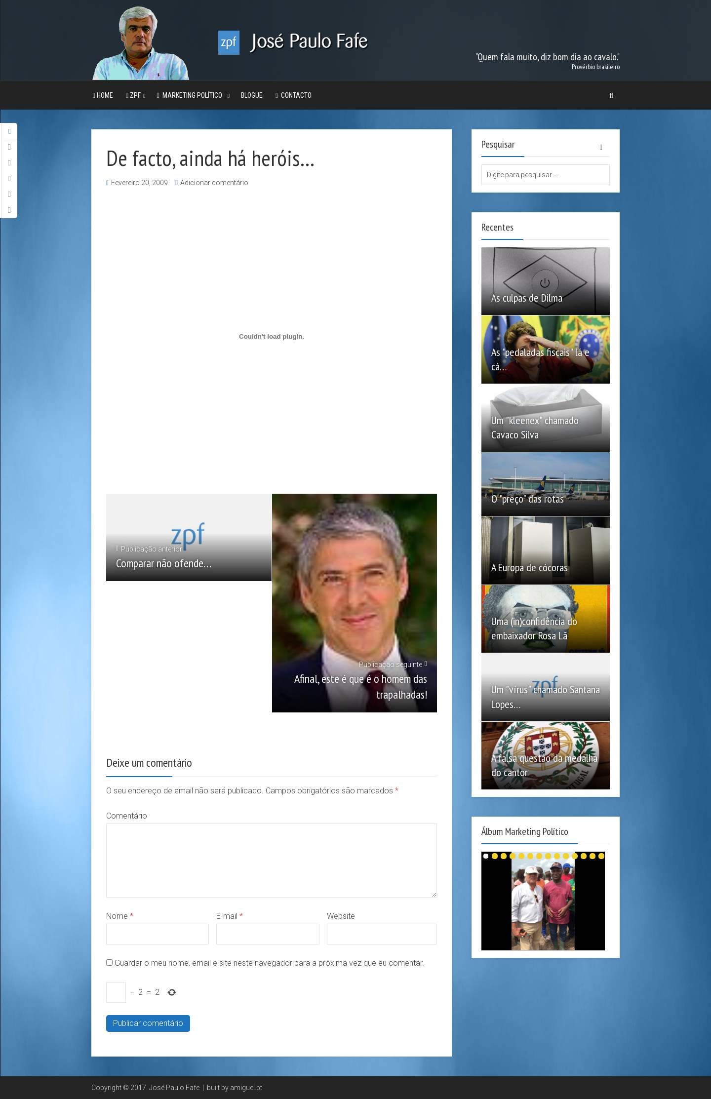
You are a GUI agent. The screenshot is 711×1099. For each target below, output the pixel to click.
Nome (119, 916)
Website (341, 916)
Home (103, 95)
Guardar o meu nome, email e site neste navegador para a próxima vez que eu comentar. (269, 963)
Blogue (252, 95)
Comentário (126, 816)
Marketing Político (191, 95)
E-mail (229, 916)
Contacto (294, 95)
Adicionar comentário (214, 183)
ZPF (133, 95)
